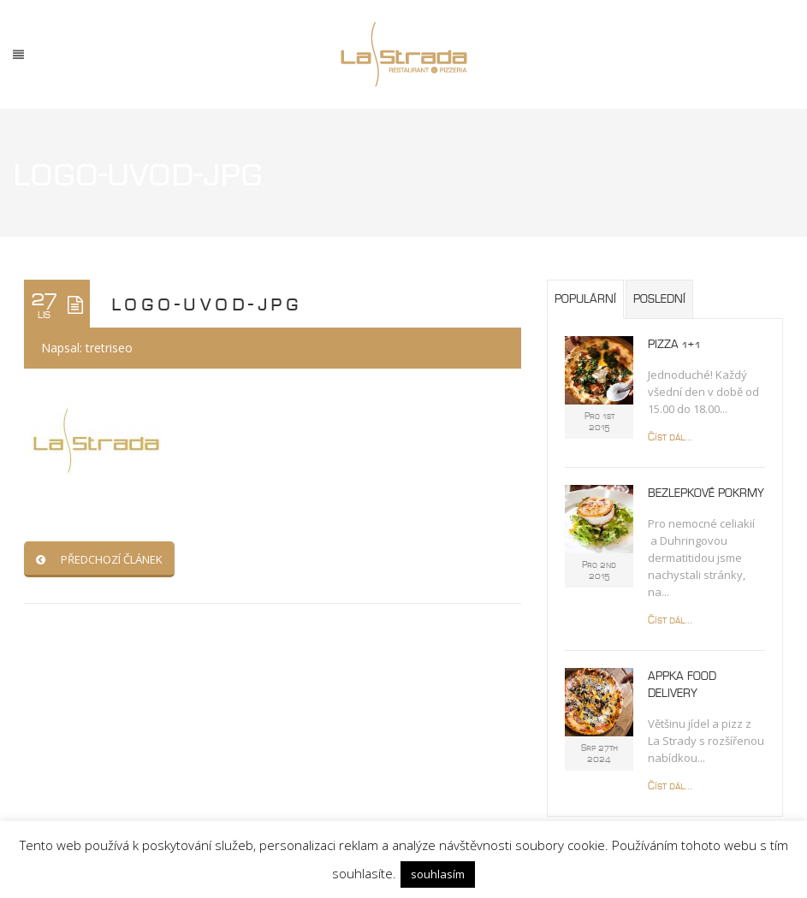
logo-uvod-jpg (206, 303)
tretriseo (109, 348)
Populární (585, 299)
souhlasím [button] (438, 874)
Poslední (659, 299)
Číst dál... (670, 437)
